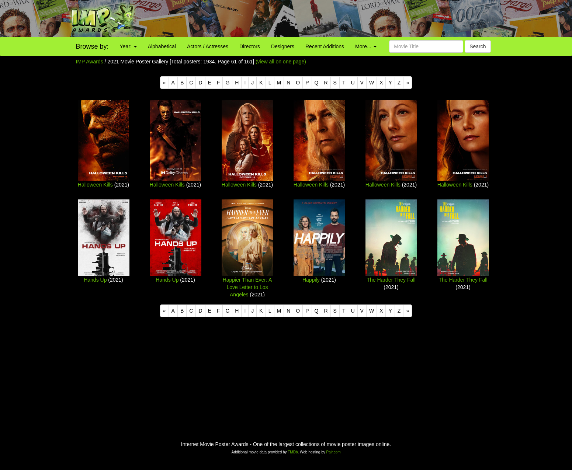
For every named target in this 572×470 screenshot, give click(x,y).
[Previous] (164, 82)
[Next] (407, 82)
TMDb (293, 452)
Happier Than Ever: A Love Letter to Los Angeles (247, 287)
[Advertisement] (357, 18)
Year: (128, 46)
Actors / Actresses (207, 46)
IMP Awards (89, 62)
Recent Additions (324, 46)
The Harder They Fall (391, 280)
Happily (311, 280)
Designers (282, 46)
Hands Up (95, 280)
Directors (249, 46)
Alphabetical (162, 46)
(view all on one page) (281, 62)
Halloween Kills (95, 185)
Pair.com (333, 452)
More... (365, 46)
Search (477, 46)
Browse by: (92, 46)
